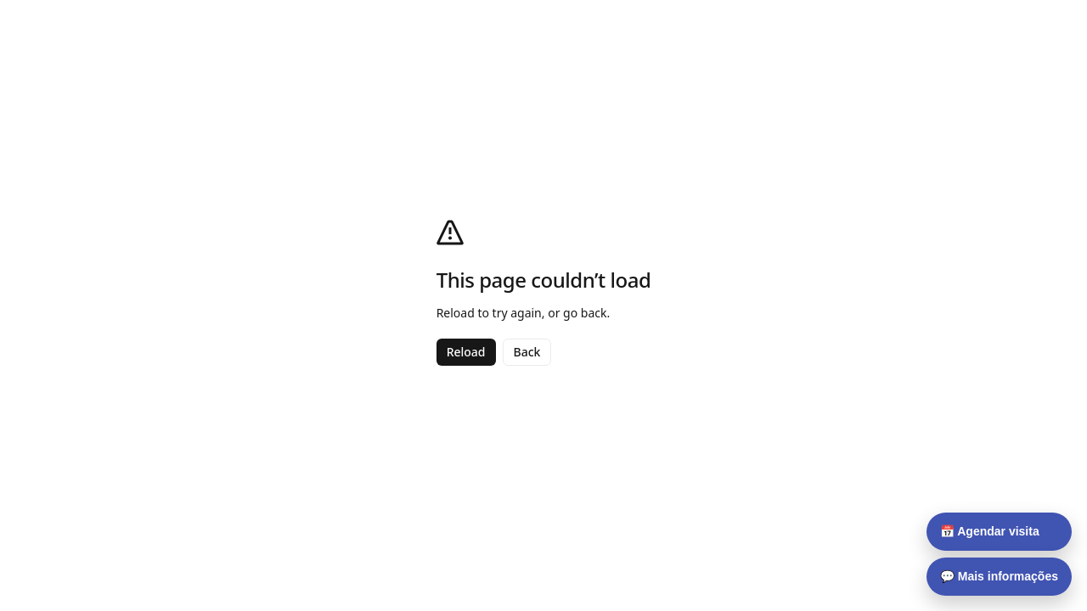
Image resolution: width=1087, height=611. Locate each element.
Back (527, 352)
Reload (466, 352)
